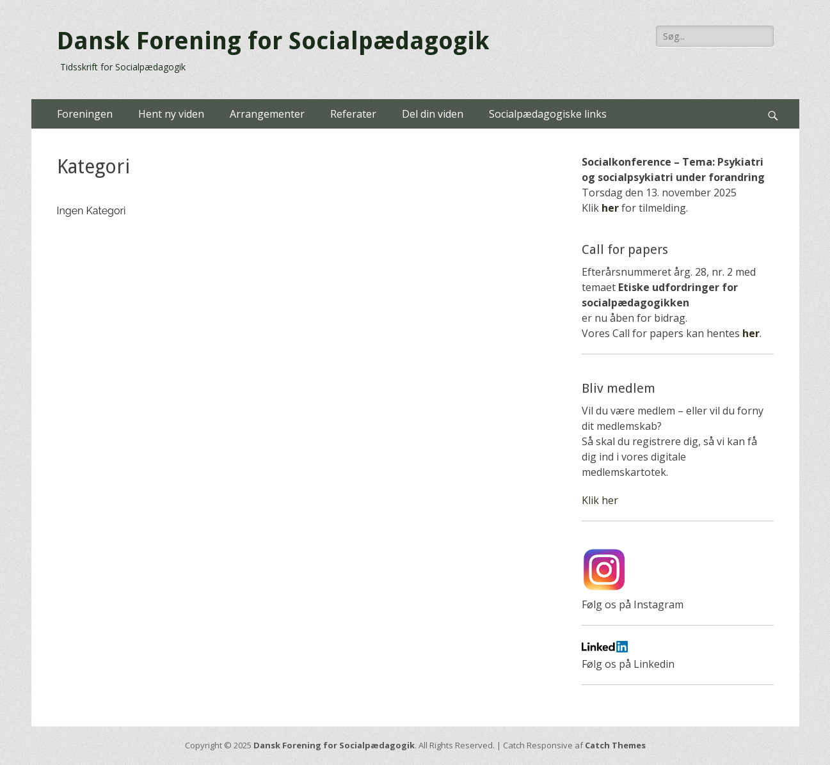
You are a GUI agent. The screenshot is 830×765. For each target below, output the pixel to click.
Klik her (600, 500)
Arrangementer (267, 114)
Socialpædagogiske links (548, 114)
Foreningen (85, 114)
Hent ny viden (171, 114)
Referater (353, 114)
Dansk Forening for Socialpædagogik (273, 41)
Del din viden (432, 114)
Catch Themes (615, 745)
